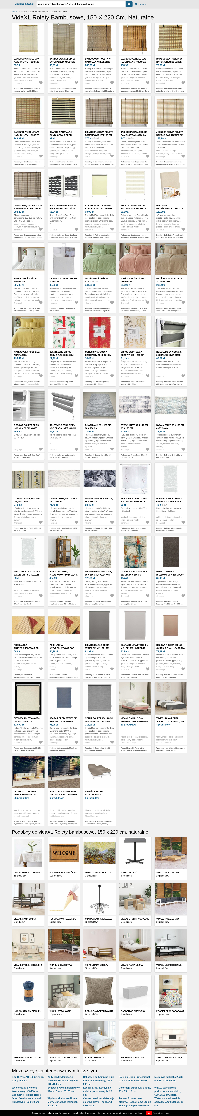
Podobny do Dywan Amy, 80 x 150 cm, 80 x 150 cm (98, 456)
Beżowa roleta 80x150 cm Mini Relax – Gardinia (170, 646)
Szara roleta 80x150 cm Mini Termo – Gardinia (99, 720)
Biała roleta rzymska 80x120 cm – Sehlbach (134, 500)
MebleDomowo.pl (24, 4)
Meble (15, 12)
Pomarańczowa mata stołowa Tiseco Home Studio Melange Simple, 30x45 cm (135, 1102)
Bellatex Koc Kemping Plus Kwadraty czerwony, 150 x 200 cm (98, 1080)
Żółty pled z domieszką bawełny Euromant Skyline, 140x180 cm (63, 1080)
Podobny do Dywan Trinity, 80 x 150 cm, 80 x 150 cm (28, 529)
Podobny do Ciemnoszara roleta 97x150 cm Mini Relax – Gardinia (97, 676)
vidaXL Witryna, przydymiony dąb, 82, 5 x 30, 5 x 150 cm (64, 574)
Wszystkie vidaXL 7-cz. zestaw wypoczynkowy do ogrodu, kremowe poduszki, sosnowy (28, 823)
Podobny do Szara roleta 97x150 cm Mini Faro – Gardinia (63, 749)
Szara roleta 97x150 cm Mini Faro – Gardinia (63, 720)
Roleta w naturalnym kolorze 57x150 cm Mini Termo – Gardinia (98, 208)
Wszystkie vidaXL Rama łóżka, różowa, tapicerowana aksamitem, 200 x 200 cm (134, 750)
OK (149, 1113)
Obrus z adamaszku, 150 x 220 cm (63, 280)
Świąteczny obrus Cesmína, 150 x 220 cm (62, 353)
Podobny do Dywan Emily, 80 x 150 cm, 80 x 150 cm (170, 456)
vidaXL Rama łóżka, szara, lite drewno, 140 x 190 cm (170, 721)
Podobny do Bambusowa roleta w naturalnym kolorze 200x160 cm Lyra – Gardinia (99, 91)
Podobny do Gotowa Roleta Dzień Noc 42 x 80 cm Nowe (27, 456)
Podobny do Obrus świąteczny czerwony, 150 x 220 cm (97, 383)
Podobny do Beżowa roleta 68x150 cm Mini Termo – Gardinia (27, 749)
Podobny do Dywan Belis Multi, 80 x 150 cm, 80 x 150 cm (135, 603)
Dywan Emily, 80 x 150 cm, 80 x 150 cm (170, 426)
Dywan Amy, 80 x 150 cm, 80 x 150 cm (98, 426)
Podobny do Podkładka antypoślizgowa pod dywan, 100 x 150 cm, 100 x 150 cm (27, 677)
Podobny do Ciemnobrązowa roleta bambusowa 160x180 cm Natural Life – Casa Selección (99, 164)
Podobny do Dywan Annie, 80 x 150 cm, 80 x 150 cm (63, 529)
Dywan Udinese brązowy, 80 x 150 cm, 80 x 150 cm (170, 574)
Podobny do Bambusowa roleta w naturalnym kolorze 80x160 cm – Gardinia (27, 91)
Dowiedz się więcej (162, 1113)
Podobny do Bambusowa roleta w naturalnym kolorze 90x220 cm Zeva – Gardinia (135, 91)
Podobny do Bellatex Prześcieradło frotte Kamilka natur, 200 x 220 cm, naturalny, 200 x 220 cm (170, 237)
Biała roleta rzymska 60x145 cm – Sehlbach (169, 500)
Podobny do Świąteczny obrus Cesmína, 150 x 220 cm (61, 383)
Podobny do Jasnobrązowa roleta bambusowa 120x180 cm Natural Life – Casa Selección (170, 164)
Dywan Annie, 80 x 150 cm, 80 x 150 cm (64, 500)
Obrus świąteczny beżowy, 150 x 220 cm (132, 353)
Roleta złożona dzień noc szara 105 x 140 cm (63, 426)
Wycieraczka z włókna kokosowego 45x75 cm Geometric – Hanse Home (26, 1091)
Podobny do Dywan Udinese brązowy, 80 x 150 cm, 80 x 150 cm (169, 603)
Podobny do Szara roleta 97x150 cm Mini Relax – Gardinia (135, 676)
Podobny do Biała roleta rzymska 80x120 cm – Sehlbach (133, 529)
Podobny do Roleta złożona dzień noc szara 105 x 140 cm (63, 456)
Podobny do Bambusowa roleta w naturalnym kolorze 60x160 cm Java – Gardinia (170, 91)
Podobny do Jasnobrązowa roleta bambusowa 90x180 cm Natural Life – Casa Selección (134, 164)
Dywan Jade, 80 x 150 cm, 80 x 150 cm (99, 500)
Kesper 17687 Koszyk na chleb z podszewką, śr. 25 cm (97, 1091)
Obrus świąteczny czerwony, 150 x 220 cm (98, 353)
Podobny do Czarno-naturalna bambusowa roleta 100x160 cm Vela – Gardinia (63, 164)
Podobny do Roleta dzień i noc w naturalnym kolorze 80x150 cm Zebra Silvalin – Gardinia (135, 237)
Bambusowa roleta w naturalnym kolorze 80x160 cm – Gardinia (26, 62)
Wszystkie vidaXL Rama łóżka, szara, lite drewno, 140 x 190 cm (170, 749)
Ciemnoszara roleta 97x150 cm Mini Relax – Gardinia (97, 648)
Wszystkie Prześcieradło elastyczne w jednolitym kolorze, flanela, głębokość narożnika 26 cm (99, 823)
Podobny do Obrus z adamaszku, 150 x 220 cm (62, 310)
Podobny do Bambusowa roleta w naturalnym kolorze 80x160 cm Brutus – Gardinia (63, 91)
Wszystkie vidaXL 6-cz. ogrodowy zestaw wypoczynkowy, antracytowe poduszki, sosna (64, 823)
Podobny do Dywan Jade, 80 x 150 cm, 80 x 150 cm (98, 529)
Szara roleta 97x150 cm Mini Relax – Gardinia (134, 646)
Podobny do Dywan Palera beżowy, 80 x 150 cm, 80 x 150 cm (98, 603)
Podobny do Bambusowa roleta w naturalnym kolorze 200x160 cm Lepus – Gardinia (27, 164)
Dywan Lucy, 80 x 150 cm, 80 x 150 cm (134, 426)
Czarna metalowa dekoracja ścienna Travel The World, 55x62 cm (98, 1102)
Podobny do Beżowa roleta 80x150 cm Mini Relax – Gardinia (169, 676)
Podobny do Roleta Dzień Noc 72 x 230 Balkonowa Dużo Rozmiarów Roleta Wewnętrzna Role (169, 384)
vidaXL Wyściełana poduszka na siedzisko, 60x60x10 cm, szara (167, 1091)
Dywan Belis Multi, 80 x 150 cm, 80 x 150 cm (134, 573)
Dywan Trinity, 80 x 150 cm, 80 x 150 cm (27, 500)
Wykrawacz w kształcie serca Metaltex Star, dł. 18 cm (168, 1102)
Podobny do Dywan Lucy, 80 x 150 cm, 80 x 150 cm (134, 456)
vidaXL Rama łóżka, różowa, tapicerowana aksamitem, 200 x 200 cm (134, 721)
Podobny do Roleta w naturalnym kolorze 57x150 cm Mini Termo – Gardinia (98, 237)
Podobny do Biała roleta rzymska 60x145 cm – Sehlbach (169, 529)
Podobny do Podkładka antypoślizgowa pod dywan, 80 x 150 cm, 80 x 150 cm (64, 677)
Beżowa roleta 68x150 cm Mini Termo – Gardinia (27, 721)
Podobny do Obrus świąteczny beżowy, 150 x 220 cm (133, 383)
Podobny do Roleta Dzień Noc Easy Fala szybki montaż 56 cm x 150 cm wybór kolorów (63, 237)
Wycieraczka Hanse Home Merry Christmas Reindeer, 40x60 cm (63, 1102)
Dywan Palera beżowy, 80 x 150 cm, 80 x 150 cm (98, 573)
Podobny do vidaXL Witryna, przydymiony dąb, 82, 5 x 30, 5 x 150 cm (63, 604)
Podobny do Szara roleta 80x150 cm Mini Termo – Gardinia (99, 749)
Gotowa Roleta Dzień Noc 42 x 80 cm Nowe (26, 426)
